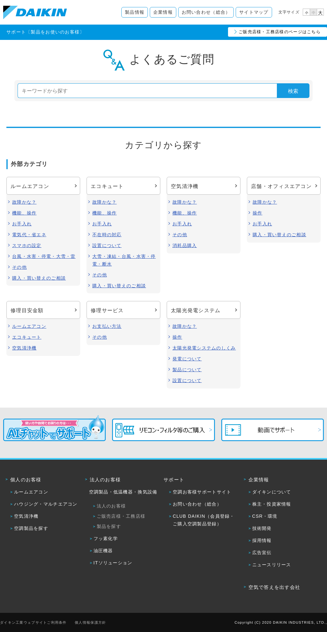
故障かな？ (24, 202)
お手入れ (22, 223)
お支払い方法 (107, 326)
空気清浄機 (24, 347)
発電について (187, 358)
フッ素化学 (106, 538)
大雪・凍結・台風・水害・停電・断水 (124, 260)
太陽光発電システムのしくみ (204, 347)
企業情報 (163, 12)
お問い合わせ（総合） (206, 12)
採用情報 (262, 540)
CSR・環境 (265, 516)
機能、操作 (24, 212)
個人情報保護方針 (90, 622)
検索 (293, 91)
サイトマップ (254, 12)
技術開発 (262, 528)
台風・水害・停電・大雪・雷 (44, 256)
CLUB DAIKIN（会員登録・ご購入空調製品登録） (204, 520)
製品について (187, 369)
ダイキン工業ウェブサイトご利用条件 (33, 622)
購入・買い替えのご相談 (39, 278)
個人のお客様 (26, 479)
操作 (257, 212)
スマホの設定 (27, 245)
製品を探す (109, 526)
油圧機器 (103, 550)
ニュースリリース (271, 564)
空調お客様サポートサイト (202, 491)
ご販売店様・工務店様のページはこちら (280, 31)
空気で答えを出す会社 (274, 587)
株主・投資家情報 (271, 504)
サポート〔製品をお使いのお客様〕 (45, 31)
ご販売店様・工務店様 (121, 516)
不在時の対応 (107, 234)
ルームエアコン (29, 326)
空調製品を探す (31, 528)
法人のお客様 (105, 479)
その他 (19, 267)
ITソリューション (113, 562)
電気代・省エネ (29, 234)
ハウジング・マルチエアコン (46, 504)
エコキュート (27, 337)
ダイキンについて (271, 491)
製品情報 (134, 12)
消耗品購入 (184, 245)
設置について (107, 245)
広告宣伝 (262, 552)
